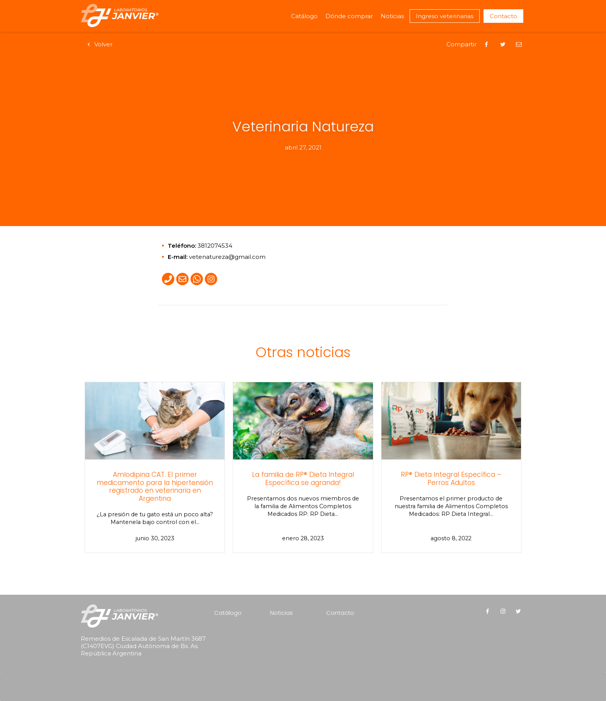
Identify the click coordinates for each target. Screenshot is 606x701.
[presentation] (130, 676)
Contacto (503, 16)
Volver (98, 44)
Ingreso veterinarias (444, 16)
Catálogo (304, 16)
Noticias (392, 16)
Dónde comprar (349, 16)
